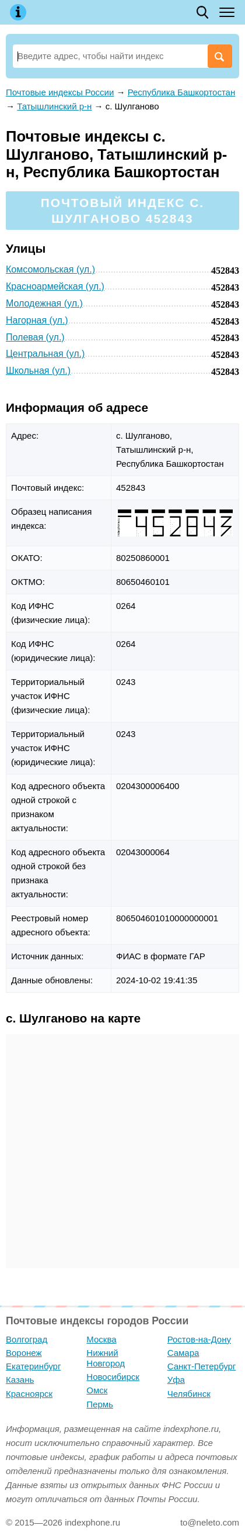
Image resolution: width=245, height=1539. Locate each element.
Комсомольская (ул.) (50, 269)
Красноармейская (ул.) (55, 286)
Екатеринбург (33, 1366)
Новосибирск (112, 1377)
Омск (96, 1390)
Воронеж (24, 1353)
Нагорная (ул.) (37, 320)
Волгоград (26, 1339)
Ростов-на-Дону (199, 1339)
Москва (101, 1339)
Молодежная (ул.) (44, 303)
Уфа (176, 1380)
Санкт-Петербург (201, 1366)
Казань (20, 1380)
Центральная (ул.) (45, 354)
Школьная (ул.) (38, 371)
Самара (183, 1353)
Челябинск (189, 1394)
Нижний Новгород (105, 1358)
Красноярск (29, 1394)
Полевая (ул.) (35, 337)
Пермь (99, 1404)
